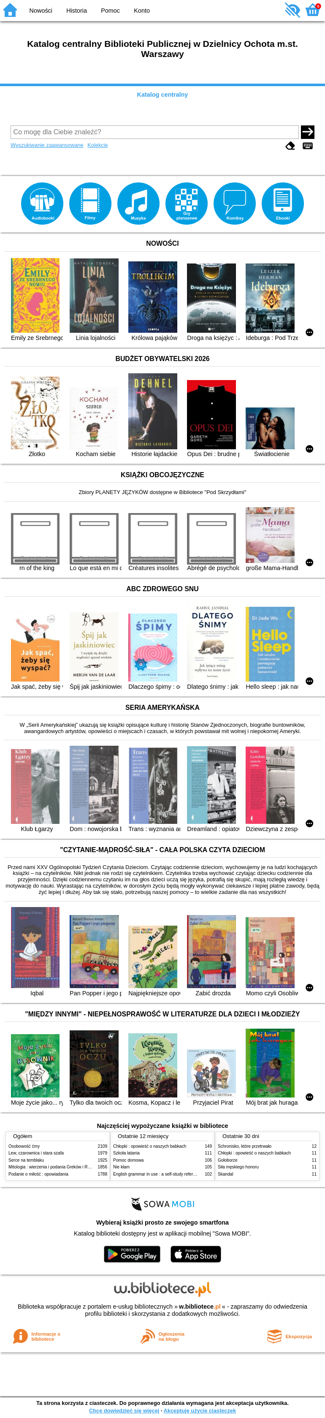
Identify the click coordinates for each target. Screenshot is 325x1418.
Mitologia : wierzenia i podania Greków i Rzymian (54, 1167)
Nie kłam (121, 1167)
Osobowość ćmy (24, 1146)
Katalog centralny (162, 94)
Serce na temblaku (26, 1160)
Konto (142, 10)
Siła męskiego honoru (238, 1167)
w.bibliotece (200, 1306)
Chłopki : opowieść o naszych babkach (149, 1146)
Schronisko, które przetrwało (244, 1146)
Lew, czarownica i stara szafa (36, 1153)
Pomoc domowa (128, 1160)
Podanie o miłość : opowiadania (38, 1174)
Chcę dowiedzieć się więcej (124, 1410)
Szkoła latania (126, 1153)
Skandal (225, 1174)
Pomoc (110, 10)
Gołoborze (228, 1160)
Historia (76, 10)
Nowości (41, 10)
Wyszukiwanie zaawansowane (47, 145)
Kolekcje (97, 145)
